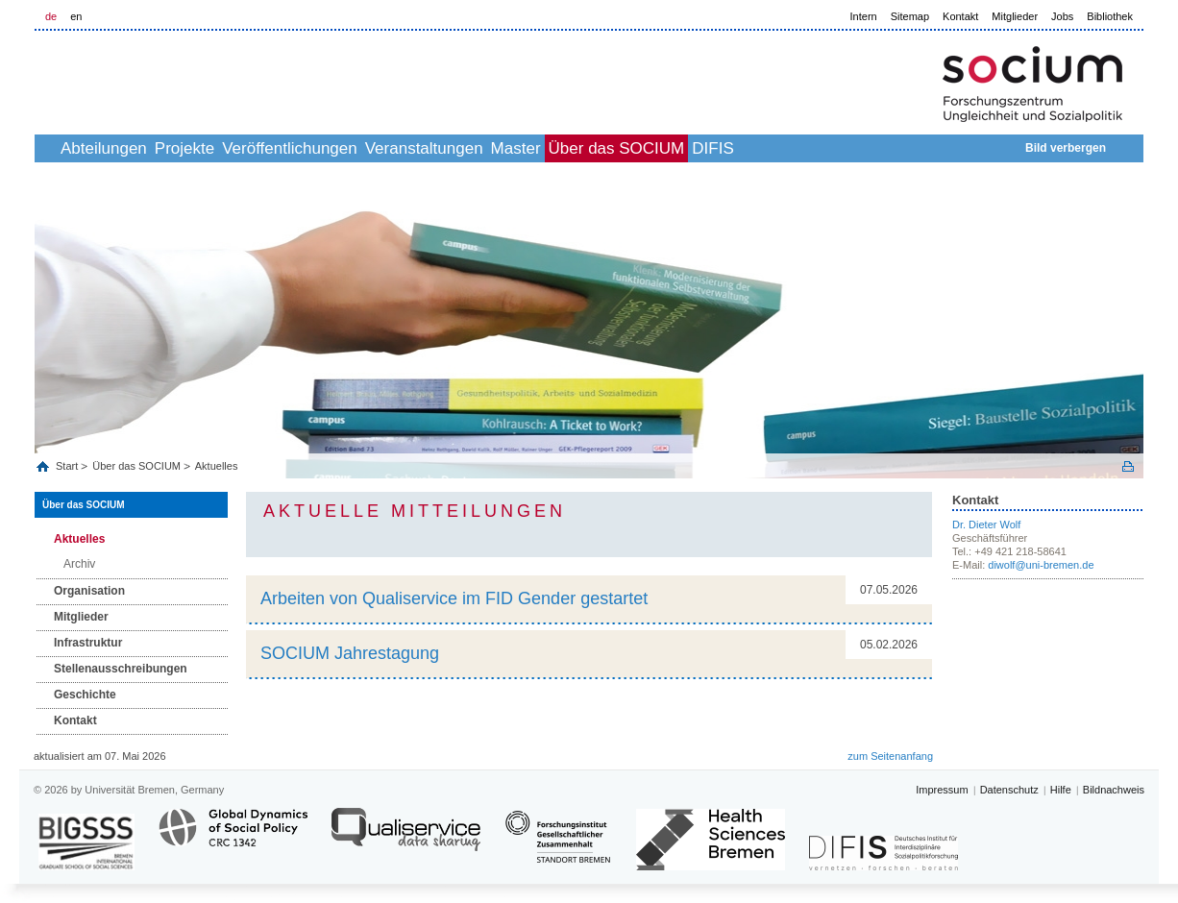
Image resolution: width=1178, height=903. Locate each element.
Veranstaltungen (519, 148)
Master (632, 148)
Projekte (237, 148)
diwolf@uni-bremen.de (1040, 565)
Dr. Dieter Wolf (986, 524)
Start (68, 466)
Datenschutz (1009, 789)
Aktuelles (216, 466)
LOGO (182, 78)
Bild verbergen (1065, 148)
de (51, 16)
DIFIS (871, 148)
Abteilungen (135, 148)
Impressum (942, 789)
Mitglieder (1015, 16)
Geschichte (85, 694)
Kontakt (960, 16)
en (76, 16)
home (56, 148)
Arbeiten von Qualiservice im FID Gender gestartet (454, 598)
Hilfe (1060, 789)
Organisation (89, 591)
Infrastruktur (88, 642)
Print (1128, 466)
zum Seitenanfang (890, 756)
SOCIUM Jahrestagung (349, 653)
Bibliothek (1110, 16)
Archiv (79, 564)
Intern (863, 16)
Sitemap (910, 16)
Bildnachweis (1113, 789)
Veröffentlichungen (363, 148)
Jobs (1062, 16)
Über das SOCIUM (754, 148)
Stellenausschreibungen (120, 668)
